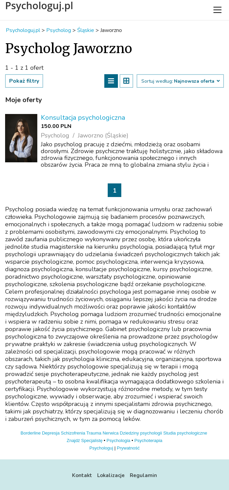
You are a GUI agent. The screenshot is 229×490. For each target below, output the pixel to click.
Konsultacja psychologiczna (83, 117)
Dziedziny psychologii (141, 433)
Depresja (50, 433)
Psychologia (118, 440)
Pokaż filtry (24, 81)
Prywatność (128, 448)
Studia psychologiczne (185, 433)
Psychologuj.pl (39, 5)
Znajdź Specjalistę (85, 440)
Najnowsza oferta (196, 81)
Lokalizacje (111, 475)
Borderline (31, 433)
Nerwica (111, 433)
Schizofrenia (73, 433)
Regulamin (143, 475)
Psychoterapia (148, 440)
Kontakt (82, 475)
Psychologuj (101, 448)
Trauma (93, 433)
